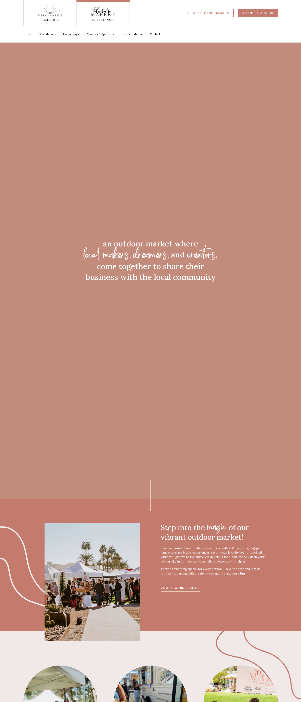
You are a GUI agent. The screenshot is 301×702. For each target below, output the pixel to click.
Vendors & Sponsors (100, 34)
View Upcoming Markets (208, 13)
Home (27, 34)
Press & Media (132, 34)
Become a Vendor (257, 13)
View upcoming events (180, 588)
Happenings (71, 34)
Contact (155, 34)
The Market (47, 34)
